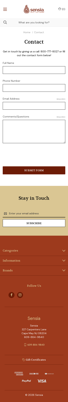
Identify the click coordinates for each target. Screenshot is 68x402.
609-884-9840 (35, 344)
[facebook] (11, 294)
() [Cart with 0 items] (61, 9)
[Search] (3, 22)
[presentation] (30, 155)
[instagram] (20, 294)
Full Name (8, 63)
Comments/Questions (34, 116)
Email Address (34, 98)
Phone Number (11, 80)
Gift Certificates (34, 359)
